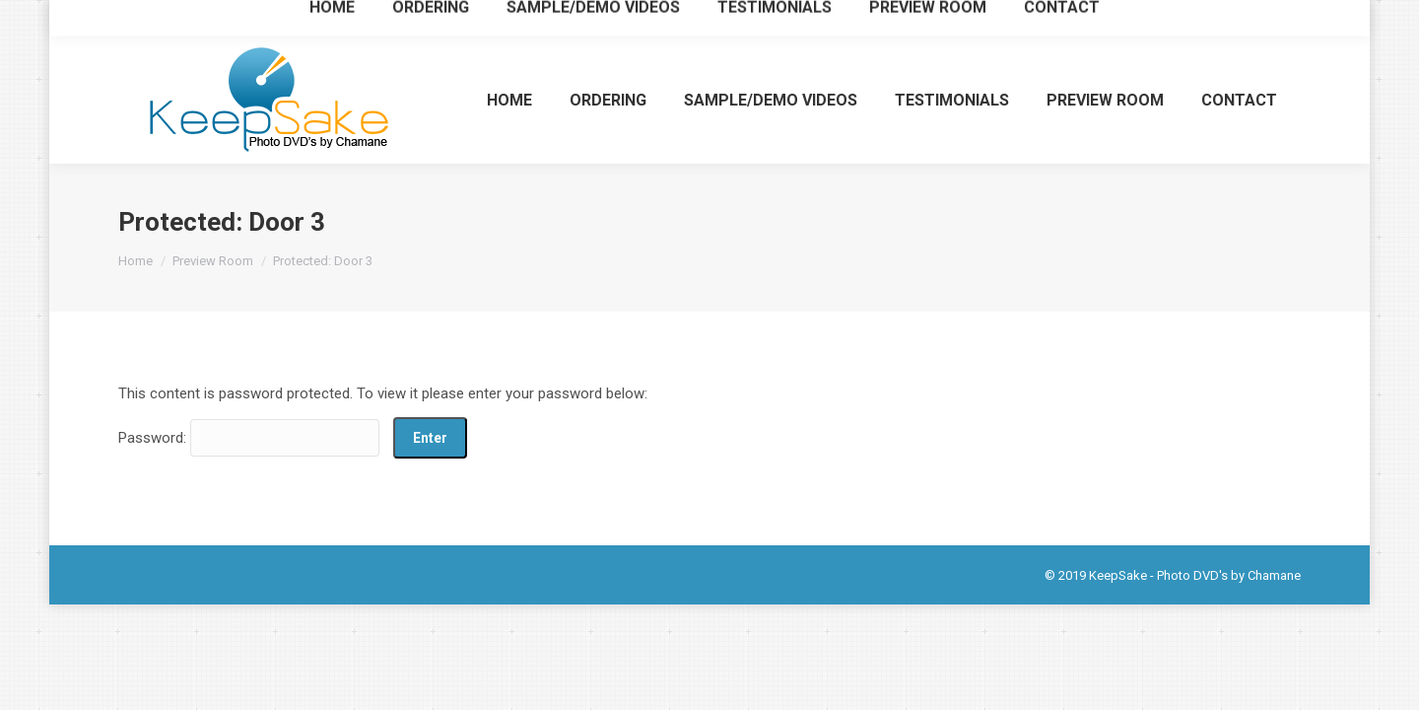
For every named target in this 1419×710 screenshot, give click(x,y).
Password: (248, 438)
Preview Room (212, 260)
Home (135, 260)
